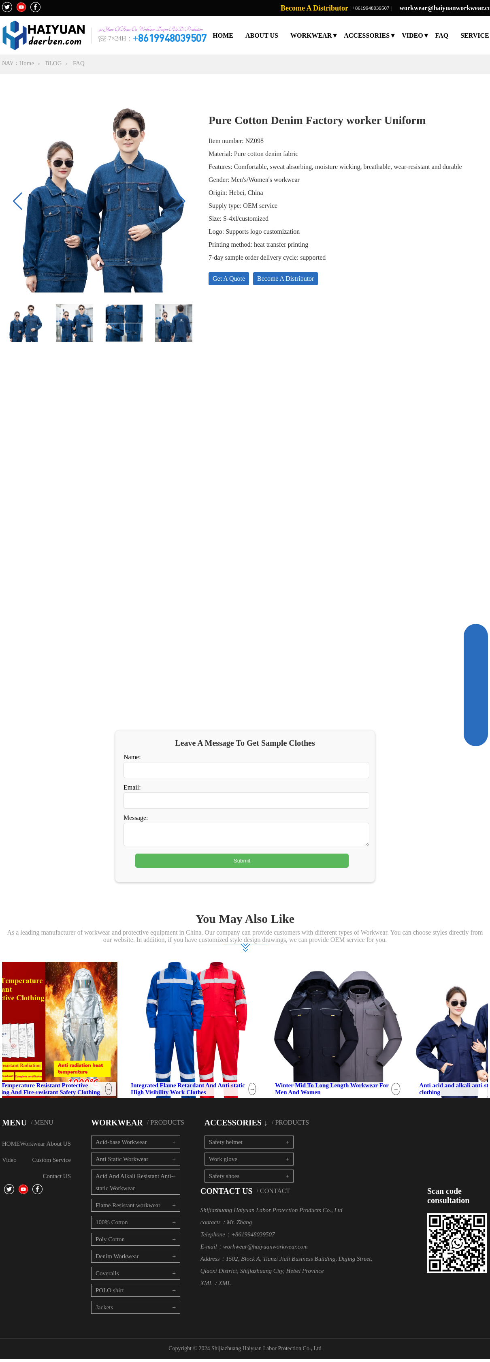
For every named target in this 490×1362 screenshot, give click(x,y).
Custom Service (51, 1163)
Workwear (32, 1147)
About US (59, 1147)
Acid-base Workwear (121, 1145)
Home (26, 63)
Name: (132, 757)
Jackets (104, 1310)
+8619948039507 (371, 8)
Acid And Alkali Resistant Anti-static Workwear (134, 1185)
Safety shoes (224, 1179)
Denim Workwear (117, 1259)
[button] (180, 202)
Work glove (223, 1162)
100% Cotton (112, 1225)
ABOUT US (262, 35)
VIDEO (412, 35)
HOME (223, 35)
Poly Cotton (110, 1242)
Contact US (57, 1179)
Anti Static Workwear (122, 1162)
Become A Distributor (314, 8)
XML (225, 1286)
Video (9, 1163)
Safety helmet (226, 1145)
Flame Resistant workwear (128, 1208)
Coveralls (107, 1276)
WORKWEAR (311, 35)
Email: (132, 787)
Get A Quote (229, 279)
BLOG (53, 63)
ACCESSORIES (367, 35)
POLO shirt (110, 1293)
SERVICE (475, 35)
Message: (136, 818)
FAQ (442, 35)
